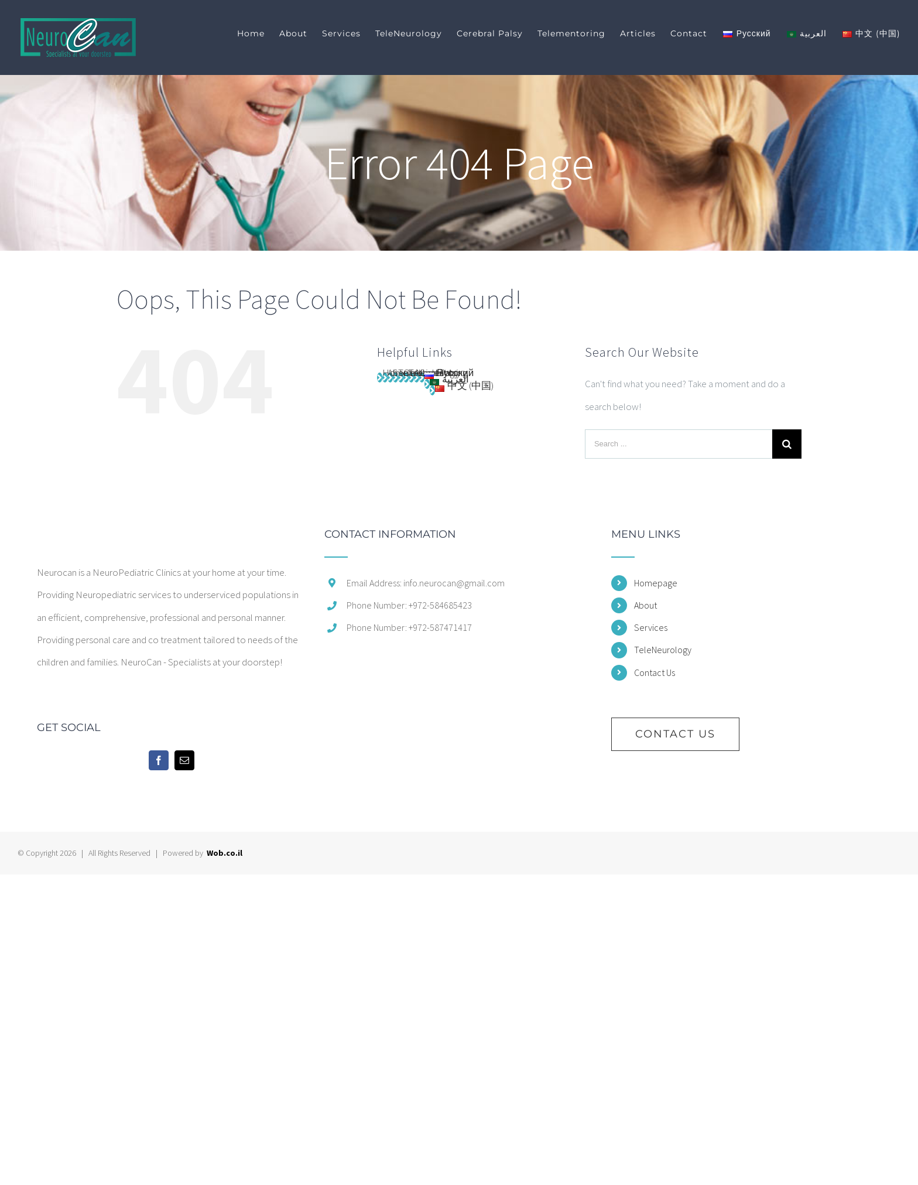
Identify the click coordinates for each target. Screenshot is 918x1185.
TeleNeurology (662, 649)
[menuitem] (258, 33)
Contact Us (654, 672)
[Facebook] (159, 760)
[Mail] (184, 760)
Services (650, 627)
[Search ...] (678, 444)
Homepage (655, 583)
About (645, 605)
